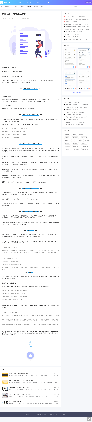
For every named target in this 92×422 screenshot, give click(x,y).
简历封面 (67, 137)
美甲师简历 (67, 152)
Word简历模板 (68, 140)
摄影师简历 (75, 143)
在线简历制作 (77, 140)
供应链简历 (67, 146)
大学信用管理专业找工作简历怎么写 (75, 112)
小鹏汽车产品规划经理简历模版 (74, 114)
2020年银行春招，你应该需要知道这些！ (76, 16)
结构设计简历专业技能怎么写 (73, 102)
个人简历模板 (75, 137)
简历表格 (81, 134)
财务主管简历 (85, 149)
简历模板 (29, 2)
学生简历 (14, 6)
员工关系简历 (76, 146)
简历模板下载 (84, 137)
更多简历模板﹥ (77, 92)
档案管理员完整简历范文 (72, 109)
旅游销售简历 (85, 146)
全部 (1, 6)
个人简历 (74, 134)
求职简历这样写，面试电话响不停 (74, 36)
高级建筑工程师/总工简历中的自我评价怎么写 (77, 107)
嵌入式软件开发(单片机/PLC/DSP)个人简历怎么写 (78, 104)
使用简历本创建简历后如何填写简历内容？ (21, 380)
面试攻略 (22, 6)
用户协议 (64, 414)
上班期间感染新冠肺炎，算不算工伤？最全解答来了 (79, 29)
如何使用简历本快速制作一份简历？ (19, 373)
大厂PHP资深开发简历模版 (72, 119)
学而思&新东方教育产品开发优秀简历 (75, 124)
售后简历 (67, 149)
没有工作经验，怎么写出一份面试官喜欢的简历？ (78, 19)
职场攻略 (36, 6)
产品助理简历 (84, 143)
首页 (20, 2)
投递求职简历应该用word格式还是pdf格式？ (77, 39)
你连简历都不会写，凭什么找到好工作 (20, 394)
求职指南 (29, 6)
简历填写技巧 (26, 18)
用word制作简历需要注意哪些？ (74, 34)
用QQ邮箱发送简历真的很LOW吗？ (75, 31)
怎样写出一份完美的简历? (72, 21)
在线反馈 (52, 414)
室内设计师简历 (75, 149)
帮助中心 (43, 6)
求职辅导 (39, 2)
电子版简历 (86, 140)
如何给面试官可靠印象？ (16, 401)
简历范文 (7, 6)
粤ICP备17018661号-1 (42, 414)
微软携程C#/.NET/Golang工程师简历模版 (76, 122)
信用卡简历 (67, 143)
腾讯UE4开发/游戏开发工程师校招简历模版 (76, 117)
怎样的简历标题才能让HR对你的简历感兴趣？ (77, 26)
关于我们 (58, 414)
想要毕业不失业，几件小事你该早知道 (20, 387)
